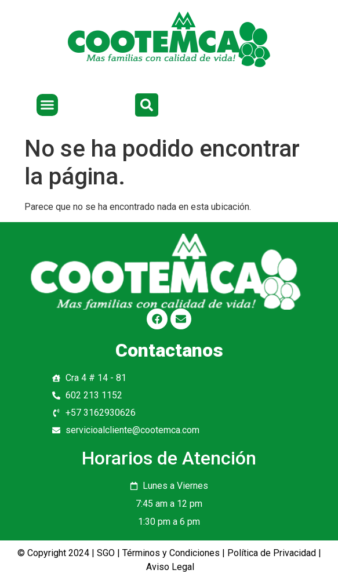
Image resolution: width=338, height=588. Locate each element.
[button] (47, 105)
